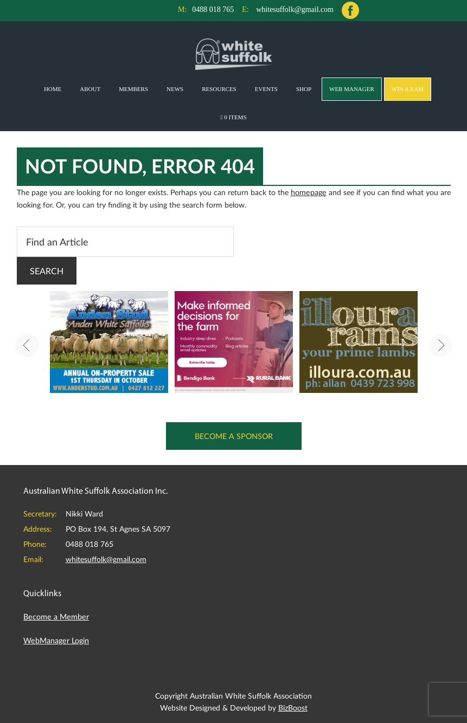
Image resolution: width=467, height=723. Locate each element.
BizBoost (293, 705)
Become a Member (55, 615)
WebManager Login (55, 638)
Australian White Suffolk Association (233, 53)
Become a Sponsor (233, 435)
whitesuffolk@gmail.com (295, 9)
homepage (308, 191)
